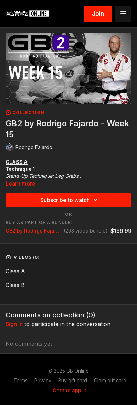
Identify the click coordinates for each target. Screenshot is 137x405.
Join (98, 13)
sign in (14, 323)
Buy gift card (72, 380)
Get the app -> (70, 390)
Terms (20, 380)
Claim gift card (110, 380)
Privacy (42, 380)
